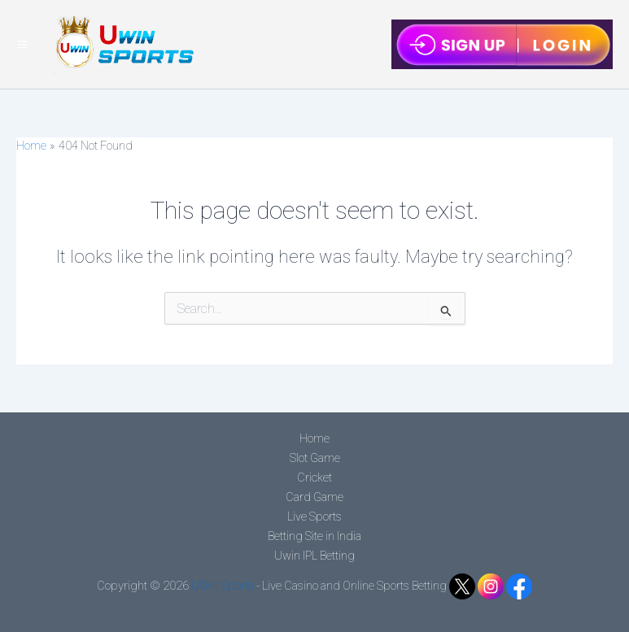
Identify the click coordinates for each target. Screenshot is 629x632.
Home (314, 438)
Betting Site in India (314, 536)
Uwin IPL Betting (314, 555)
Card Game (314, 497)
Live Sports (314, 516)
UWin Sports (222, 585)
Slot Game (315, 458)
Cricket (314, 477)
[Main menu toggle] (22, 44)
